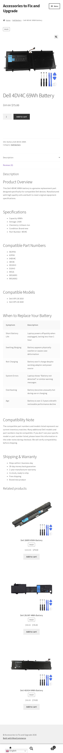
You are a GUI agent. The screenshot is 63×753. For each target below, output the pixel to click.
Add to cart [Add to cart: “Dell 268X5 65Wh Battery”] (31, 556)
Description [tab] (8, 157)
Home (8, 20)
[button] (56, 37)
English (11, 750)
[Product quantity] (7, 117)
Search (31, 748)
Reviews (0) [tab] (8, 165)
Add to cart (21, 116)
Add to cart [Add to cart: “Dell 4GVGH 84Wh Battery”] (31, 706)
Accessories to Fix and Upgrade (21, 8)
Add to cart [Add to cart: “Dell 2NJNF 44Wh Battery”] (31, 631)
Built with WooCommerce (14, 738)
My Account (10, 748)
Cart (49, 746)
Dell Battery (17, 20)
